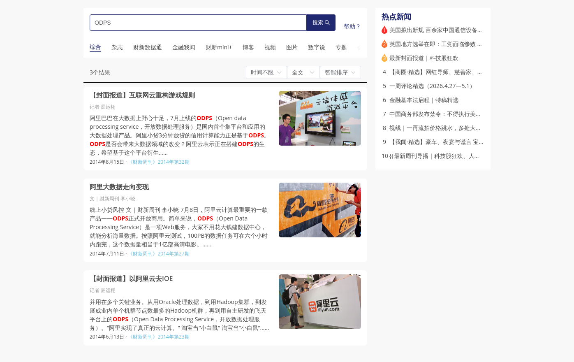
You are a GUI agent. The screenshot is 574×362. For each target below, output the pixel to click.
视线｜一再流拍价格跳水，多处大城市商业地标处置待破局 (464, 128)
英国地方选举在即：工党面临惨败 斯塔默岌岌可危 (453, 44)
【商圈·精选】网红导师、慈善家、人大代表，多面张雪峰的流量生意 (476, 72)
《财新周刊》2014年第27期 (158, 253)
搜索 (321, 22)
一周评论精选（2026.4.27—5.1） (432, 86)
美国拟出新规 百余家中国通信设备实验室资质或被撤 (456, 30)
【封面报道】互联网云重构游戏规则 (142, 95)
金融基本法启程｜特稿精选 (423, 100)
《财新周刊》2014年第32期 (158, 161)
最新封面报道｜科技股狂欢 (423, 58)
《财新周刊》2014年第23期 (158, 336)
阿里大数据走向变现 (119, 187)
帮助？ (352, 26)
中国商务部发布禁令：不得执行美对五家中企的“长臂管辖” (463, 114)
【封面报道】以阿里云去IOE (131, 278)
